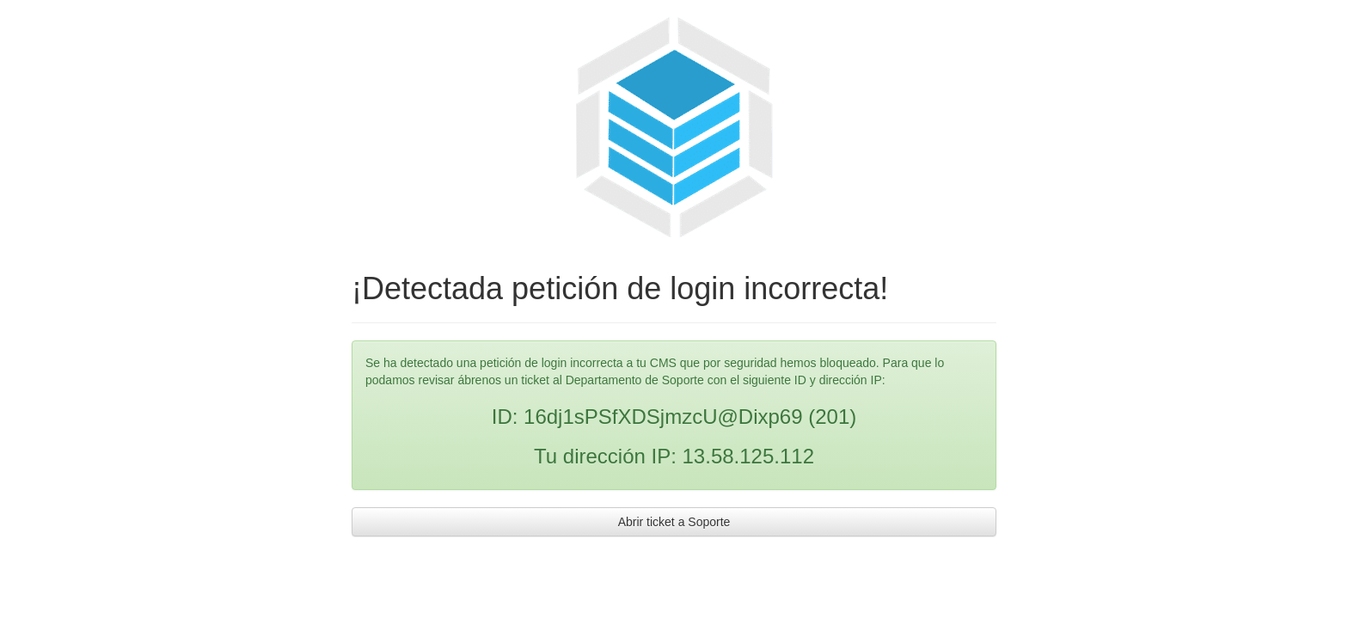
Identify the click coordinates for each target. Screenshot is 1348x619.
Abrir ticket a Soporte (674, 522)
